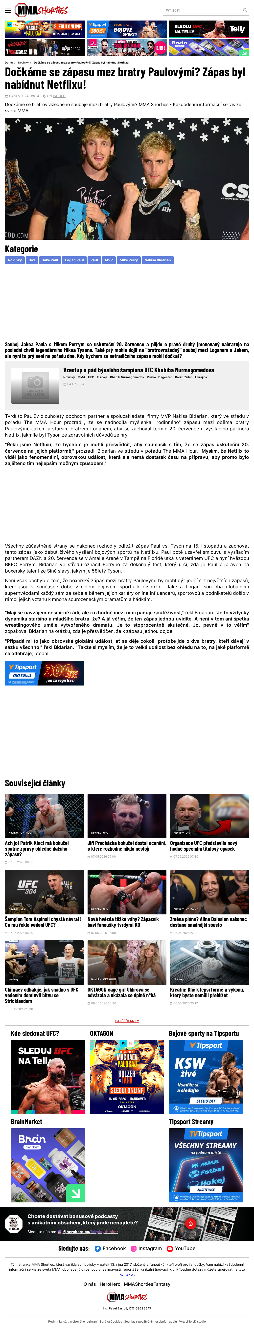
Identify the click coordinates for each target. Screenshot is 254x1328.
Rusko (151, 377)
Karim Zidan (183, 377)
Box (32, 260)
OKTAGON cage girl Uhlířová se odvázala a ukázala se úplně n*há (122, 993)
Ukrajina (201, 377)
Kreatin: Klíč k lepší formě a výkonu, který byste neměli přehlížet (207, 993)
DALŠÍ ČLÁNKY (127, 1021)
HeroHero (110, 1284)
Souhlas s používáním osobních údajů (150, 1321)
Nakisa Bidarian (158, 260)
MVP (109, 260)
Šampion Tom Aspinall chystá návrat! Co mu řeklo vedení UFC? (43, 922)
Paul (94, 260)
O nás (90, 1284)
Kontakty (126, 1275)
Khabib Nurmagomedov (127, 377)
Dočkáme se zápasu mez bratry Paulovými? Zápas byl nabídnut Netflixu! (82, 62)
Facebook (110, 1249)
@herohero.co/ (88, 1232)
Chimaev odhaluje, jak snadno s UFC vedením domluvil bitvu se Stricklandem (41, 995)
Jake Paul (50, 260)
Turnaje (102, 377)
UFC (91, 377)
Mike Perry (129, 260)
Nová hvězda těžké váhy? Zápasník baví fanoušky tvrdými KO (123, 922)
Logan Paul (74, 260)
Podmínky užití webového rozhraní (72, 1321)
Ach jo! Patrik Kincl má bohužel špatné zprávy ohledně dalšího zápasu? (37, 849)
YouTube (181, 1249)
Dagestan (165, 377)
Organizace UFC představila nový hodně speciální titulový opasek (203, 846)
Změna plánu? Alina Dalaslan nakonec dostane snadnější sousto (208, 922)
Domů (9, 62)
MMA (81, 377)
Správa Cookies (111, 1321)
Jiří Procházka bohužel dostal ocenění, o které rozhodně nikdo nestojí (127, 846)
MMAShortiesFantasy (147, 1284)
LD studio (199, 1321)
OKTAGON (27, 833)
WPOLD (59, 96)
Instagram (146, 1249)
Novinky (23, 62)
